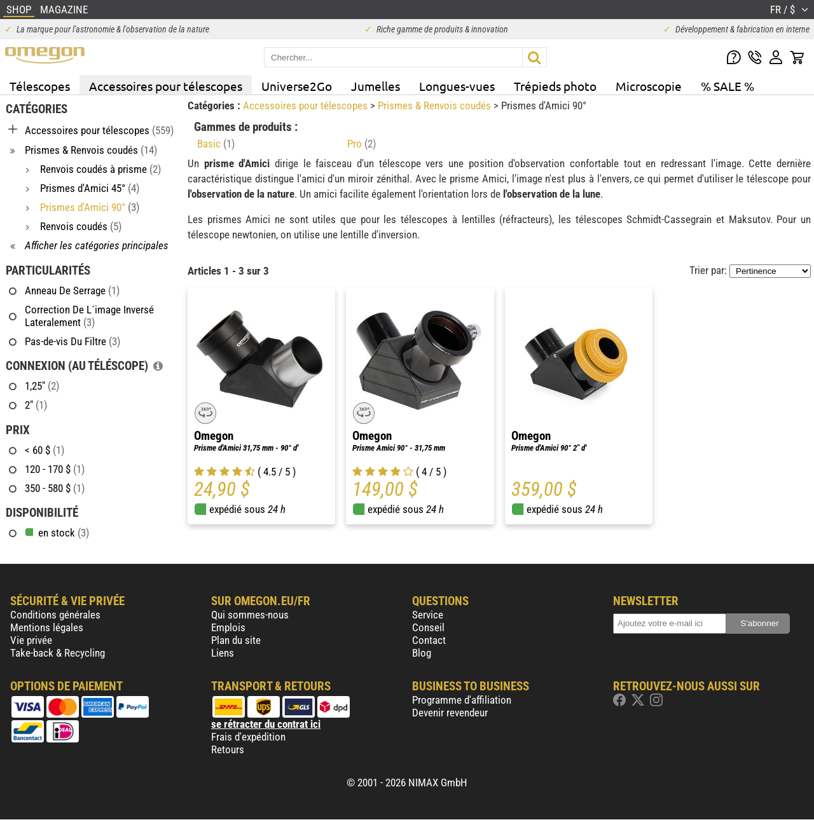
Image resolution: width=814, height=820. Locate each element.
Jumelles (375, 85)
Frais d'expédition (248, 736)
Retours (227, 749)
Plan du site (236, 640)
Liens (222, 652)
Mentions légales (46, 627)
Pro (361, 143)
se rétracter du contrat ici (266, 724)
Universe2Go (296, 85)
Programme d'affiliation (461, 700)
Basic (216, 143)
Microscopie (649, 85)
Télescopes (40, 85)
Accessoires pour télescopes (165, 85)
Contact (429, 640)
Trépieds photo (555, 85)
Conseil (428, 627)
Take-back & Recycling (57, 652)
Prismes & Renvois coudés (435, 105)
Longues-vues (457, 85)
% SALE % (727, 85)
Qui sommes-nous (250, 614)
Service (427, 614)
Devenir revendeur (450, 712)
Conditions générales (55, 614)
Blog (421, 652)
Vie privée (31, 640)
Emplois (228, 627)
